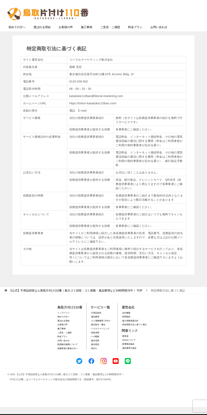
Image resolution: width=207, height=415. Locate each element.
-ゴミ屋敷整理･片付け (100, 328)
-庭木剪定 (95, 352)
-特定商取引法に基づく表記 (134, 332)
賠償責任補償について (67, 352)
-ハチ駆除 (95, 344)
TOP (75, 298)
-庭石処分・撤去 (98, 332)
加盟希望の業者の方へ (67, 356)
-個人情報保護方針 (130, 328)
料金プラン (135, 35)
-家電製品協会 (128, 352)
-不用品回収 (96, 321)
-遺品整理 (95, 324)
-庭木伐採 (95, 348)
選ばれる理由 (42, 35)
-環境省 (125, 344)
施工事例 (86, 35)
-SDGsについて (129, 348)
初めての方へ (16, 35)
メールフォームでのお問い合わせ (163, 23)
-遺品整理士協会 (129, 356)
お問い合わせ (158, 35)
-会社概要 (126, 321)
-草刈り (94, 356)
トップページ (63, 321)
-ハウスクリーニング (100, 336)
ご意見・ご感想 (110, 35)
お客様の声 (66, 35)
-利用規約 (126, 324)
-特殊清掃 (95, 340)
